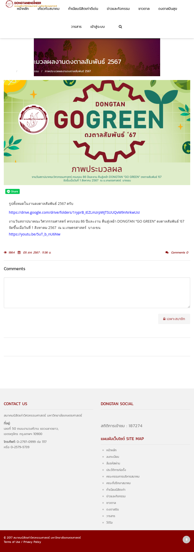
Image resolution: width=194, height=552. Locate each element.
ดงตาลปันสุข (167, 8)
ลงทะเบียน (112, 457)
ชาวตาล (144, 8)
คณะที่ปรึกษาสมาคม (118, 483)
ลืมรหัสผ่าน (113, 463)
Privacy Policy (32, 542)
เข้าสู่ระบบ (97, 26)
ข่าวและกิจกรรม (118, 8)
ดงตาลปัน (112, 509)
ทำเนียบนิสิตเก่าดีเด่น (83, 8)
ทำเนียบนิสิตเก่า (115, 489)
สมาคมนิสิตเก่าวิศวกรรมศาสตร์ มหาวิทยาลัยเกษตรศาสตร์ (47, 538)
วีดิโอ (109, 522)
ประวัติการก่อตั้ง (116, 470)
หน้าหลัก (23, 8)
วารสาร (76, 26)
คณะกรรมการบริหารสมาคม (122, 476)
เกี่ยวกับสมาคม (48, 8)
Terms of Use (12, 542)
